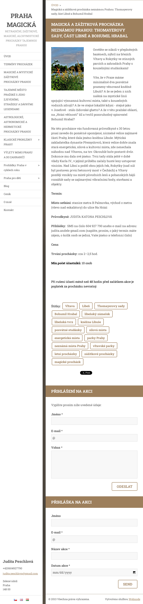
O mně (8, 202)
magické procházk (68, 362)
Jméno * (57, 414)
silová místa (98, 330)
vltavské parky (104, 346)
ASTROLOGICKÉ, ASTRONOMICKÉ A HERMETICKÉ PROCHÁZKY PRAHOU (17, 124)
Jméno (56, 516)
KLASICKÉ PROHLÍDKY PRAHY (18, 142)
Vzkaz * (56, 447)
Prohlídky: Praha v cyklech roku (15, 167)
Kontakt (9, 210)
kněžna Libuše (91, 322)
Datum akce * (60, 565)
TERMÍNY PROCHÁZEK (18, 64)
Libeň (86, 306)
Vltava (70, 306)
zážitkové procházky (99, 354)
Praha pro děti (12, 178)
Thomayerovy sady (111, 306)
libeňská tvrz (64, 322)
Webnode (134, 599)
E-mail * (57, 431)
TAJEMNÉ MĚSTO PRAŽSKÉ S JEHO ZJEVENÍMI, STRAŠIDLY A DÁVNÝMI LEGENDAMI (18, 99)
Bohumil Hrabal (66, 314)
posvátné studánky (68, 330)
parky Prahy (96, 338)
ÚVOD (7, 56)
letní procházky (66, 354)
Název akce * (60, 549)
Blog (6, 186)
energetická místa (67, 338)
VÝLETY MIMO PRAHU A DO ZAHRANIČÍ (18, 155)
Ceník (7, 194)
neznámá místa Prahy (70, 346)
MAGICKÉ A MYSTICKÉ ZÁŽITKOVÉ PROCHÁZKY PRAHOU (18, 77)
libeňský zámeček (97, 314)
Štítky (55, 306)
